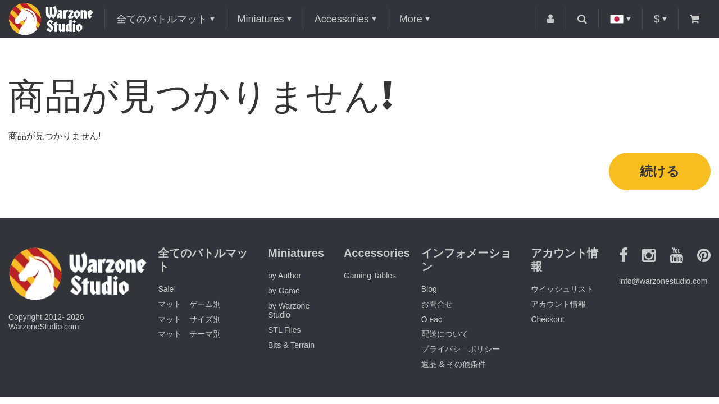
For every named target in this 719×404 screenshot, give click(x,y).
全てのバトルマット (161, 19)
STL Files (284, 331)
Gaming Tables (370, 277)
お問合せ (437, 305)
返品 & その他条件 (453, 365)
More (410, 19)
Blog (429, 290)
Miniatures (261, 19)
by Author (284, 277)
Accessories (342, 19)
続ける (660, 172)
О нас (431, 320)
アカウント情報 (558, 305)
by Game (284, 292)
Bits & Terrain (291, 346)
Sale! (167, 290)
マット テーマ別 (189, 336)
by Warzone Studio (289, 312)
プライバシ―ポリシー (460, 350)
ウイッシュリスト (562, 290)
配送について (444, 336)
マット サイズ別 (189, 320)
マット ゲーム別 (189, 305)
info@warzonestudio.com (663, 282)
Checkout (547, 320)
